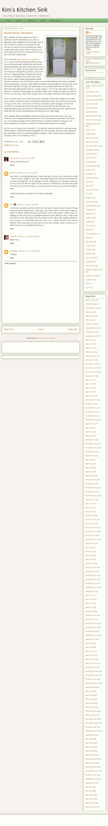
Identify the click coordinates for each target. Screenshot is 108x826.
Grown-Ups (14, 145)
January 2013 (90, 523)
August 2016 (90, 376)
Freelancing (31, 20)
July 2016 (89, 380)
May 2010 (89, 651)
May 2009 (89, 699)
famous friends (91, 120)
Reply (12, 165)
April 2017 (89, 348)
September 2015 (92, 420)
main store (12, 69)
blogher (89, 198)
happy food (90, 142)
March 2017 (90, 352)
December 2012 (92, 527)
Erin (11, 158)
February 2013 (91, 519)
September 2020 (92, 308)
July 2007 (89, 787)
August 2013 (90, 499)
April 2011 (89, 607)
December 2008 (92, 719)
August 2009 (90, 687)
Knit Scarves (90, 265)
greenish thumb (92, 116)
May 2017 (89, 344)
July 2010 (89, 643)
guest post (90, 258)
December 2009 (92, 671)
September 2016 (92, 372)
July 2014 (89, 460)
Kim (11, 204)
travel (88, 288)
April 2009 (89, 703)
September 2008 (92, 731)
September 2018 (92, 328)
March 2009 (90, 707)
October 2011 (91, 583)
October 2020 (91, 304)
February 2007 (91, 807)
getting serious (91, 276)
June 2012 (89, 551)
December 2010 (92, 623)
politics (88, 130)
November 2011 (92, 579)
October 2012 (91, 535)
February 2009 (91, 711)
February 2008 (91, 759)
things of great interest (95, 86)
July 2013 (89, 503)
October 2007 (91, 775)
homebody (90, 92)
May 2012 (89, 555)
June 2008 (89, 743)
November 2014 (92, 448)
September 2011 (92, 587)
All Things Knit (91, 166)
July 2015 (89, 428)
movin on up (90, 190)
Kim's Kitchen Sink (25, 10)
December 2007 (92, 767)
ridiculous (89, 214)
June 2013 (89, 508)
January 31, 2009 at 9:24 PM (27, 204)
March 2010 (90, 659)
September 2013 (92, 495)
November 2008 (92, 723)
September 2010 (92, 635)
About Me (19, 20)
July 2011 (89, 595)
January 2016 (90, 404)
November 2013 (92, 488)
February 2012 (91, 567)
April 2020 (89, 312)
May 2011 (89, 603)
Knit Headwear (91, 234)
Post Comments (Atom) (46, 338)
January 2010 (90, 667)
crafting (89, 210)
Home (9, 20)
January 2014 (90, 484)
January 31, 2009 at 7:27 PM (24, 158)
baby (87, 186)
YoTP (87, 283)
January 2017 (90, 360)
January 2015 (90, 440)
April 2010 (89, 655)
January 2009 (90, 715)
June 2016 (89, 384)
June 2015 (89, 432)
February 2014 (91, 480)
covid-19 (89, 245)
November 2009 (92, 675)
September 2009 (92, 683)
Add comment (10, 263)
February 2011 (91, 615)
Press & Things (55, 20)
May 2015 (89, 436)
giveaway (89, 174)
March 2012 (90, 563)
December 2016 (92, 364)
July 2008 (89, 739)
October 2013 (91, 492)
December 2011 (92, 575)
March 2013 (90, 515)
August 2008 (90, 735)
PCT (87, 194)
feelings (89, 222)
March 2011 (90, 611)
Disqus (88, 230)
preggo (88, 170)
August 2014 (90, 456)
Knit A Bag (89, 242)
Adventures (90, 138)
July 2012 (89, 547)
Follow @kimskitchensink (92, 62)
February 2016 (91, 400)
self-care (89, 226)
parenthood (90, 178)
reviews (89, 158)
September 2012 (92, 539)
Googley (89, 134)
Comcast (89, 249)
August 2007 (90, 783)
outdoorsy (90, 280)
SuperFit (89, 218)
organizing (90, 112)
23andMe (89, 262)
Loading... (89, 74)
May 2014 (89, 468)
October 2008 (91, 727)
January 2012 (90, 571)
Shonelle (13, 236)
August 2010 (90, 639)
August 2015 (90, 424)
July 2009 (89, 691)
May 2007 (89, 795)
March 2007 (90, 803)
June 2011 (89, 599)
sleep (88, 238)
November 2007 (92, 771)
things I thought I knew (94, 269)
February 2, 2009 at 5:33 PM (29, 251)
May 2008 (89, 747)
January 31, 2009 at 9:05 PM (27, 173)
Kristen (13, 173)
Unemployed (90, 150)
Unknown (13, 251)
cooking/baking (91, 96)
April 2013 (89, 512)
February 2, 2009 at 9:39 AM (28, 236)
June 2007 (89, 791)
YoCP (87, 182)
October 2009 (91, 679)
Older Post (73, 329)
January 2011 (90, 619)
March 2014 (90, 475)
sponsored (90, 202)
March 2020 (90, 316)
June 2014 (89, 464)
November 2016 (92, 368)
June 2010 (89, 647)
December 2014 (92, 444)
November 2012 (92, 531)
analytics (89, 254)
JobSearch (89, 154)
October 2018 (91, 324)
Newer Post (9, 329)
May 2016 (89, 388)
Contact (42, 20)
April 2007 (89, 799)
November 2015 (92, 412)
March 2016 (90, 396)
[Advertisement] (18, 346)
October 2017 (91, 332)
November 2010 (92, 627)
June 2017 (89, 340)
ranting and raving (92, 100)
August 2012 (90, 543)
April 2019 (89, 320)
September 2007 (92, 779)
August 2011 (90, 591)
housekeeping (91, 206)
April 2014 (89, 472)
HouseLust (90, 108)
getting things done (93, 124)
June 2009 (89, 695)
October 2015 (91, 416)
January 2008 (90, 763)
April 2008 (89, 751)
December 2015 (92, 408)
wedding (89, 162)
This (37, 128)
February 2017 (91, 356)
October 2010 (91, 631)
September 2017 (92, 336)
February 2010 (91, 663)
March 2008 (90, 755)
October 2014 (91, 452)
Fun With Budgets (92, 146)
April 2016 (89, 392)
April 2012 (89, 559)
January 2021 (90, 300)
